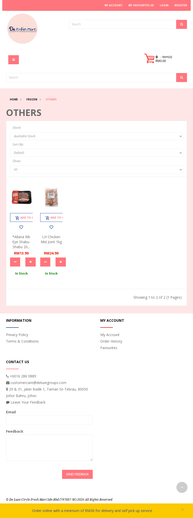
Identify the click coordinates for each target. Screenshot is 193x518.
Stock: (17, 128)
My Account (110, 334)
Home (14, 99)
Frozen (31, 99)
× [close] (182, 509)
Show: (17, 161)
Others (51, 99)
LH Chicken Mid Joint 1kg (51, 239)
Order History (111, 341)
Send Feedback (77, 474)
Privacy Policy (17, 334)
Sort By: (18, 144)
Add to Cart (27, 218)
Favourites (108, 347)
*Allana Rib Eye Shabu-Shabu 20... (21, 241)
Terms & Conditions (22, 341)
